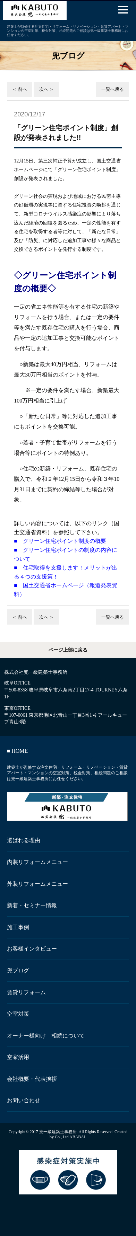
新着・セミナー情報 (32, 905)
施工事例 (18, 927)
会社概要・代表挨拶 (32, 1079)
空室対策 (18, 1014)
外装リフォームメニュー (37, 884)
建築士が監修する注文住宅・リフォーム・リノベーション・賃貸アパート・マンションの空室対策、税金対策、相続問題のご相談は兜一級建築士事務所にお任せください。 (67, 773)
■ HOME (17, 751)
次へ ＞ (46, 89)
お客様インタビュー (32, 949)
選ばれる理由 (23, 840)
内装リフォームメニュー (37, 862)
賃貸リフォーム (26, 992)
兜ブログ (18, 970)
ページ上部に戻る (68, 650)
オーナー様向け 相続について (46, 1036)
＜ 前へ (19, 89)
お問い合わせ (23, 1100)
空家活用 (18, 1057)
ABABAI (77, 1137)
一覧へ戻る (112, 89)
